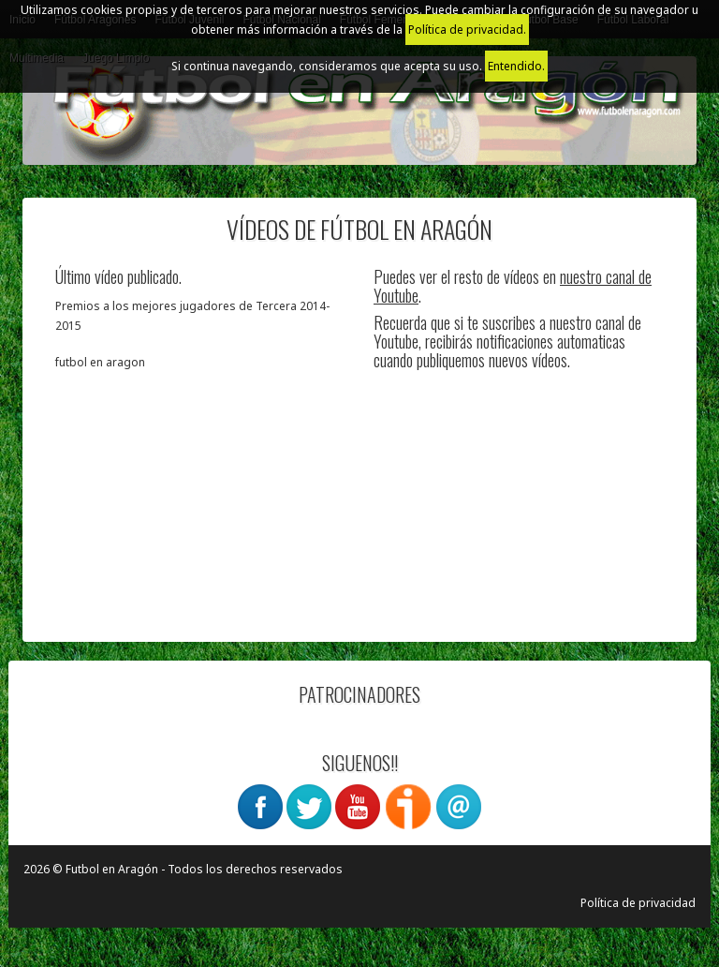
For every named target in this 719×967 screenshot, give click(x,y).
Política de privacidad (638, 903)
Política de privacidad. (467, 29)
